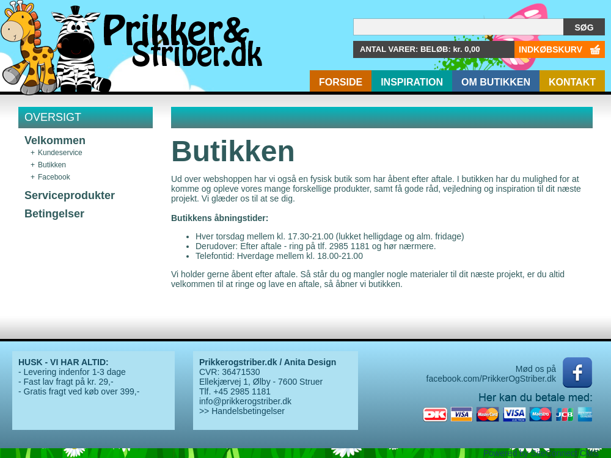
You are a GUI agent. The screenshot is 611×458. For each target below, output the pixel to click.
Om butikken (495, 82)
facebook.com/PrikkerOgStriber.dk (491, 378)
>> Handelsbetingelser (242, 411)
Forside (340, 82)
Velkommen (55, 140)
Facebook (54, 177)
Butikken (52, 165)
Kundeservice (60, 152)
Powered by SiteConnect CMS (541, 453)
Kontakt (572, 82)
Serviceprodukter (69, 195)
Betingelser (54, 214)
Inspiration (412, 82)
